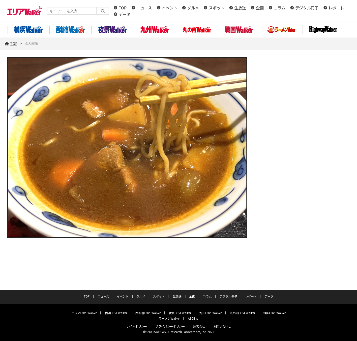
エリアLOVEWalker (84, 313)
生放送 (240, 8)
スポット (216, 8)
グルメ (193, 8)
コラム (279, 8)
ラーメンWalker (169, 318)
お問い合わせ (222, 326)
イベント (170, 8)
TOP (123, 8)
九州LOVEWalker (210, 313)
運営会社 (199, 326)
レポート (336, 8)
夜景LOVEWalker (180, 313)
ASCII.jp (193, 318)
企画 (260, 8)
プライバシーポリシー (170, 326)
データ (124, 14)
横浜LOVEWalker (116, 313)
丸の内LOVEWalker (242, 313)
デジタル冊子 (307, 8)
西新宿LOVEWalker (148, 313)
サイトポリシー (136, 326)
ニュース (144, 8)
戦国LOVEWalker (274, 313)
